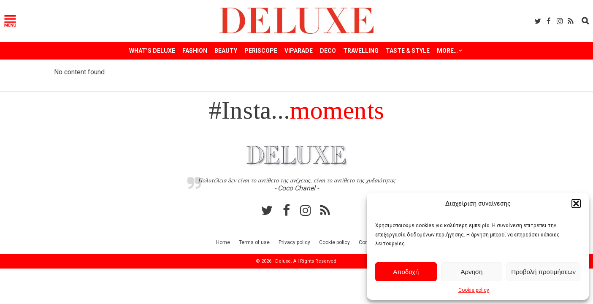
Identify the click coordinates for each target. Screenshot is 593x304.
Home (223, 242)
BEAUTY (225, 50)
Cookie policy (473, 290)
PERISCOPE (260, 50)
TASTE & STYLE (408, 50)
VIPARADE (298, 50)
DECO (328, 50)
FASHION (194, 50)
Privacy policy (294, 242)
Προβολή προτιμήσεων (543, 271)
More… (447, 50)
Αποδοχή (406, 271)
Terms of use (254, 242)
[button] (576, 203)
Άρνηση (471, 271)
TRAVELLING (361, 50)
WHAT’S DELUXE (152, 50)
